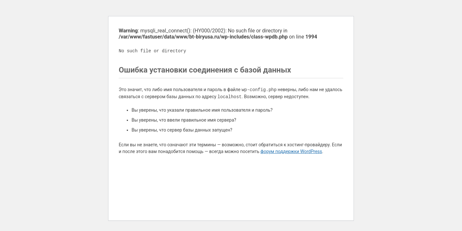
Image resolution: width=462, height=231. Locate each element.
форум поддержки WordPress (291, 151)
